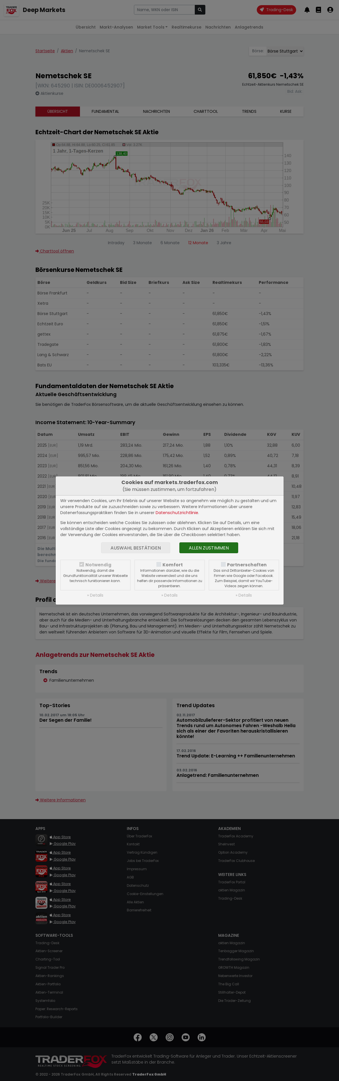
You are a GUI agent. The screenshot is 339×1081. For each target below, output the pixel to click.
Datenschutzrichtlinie (177, 513)
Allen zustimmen (209, 548)
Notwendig (98, 565)
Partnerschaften (247, 565)
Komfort (173, 565)
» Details (95, 595)
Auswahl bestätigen (136, 548)
